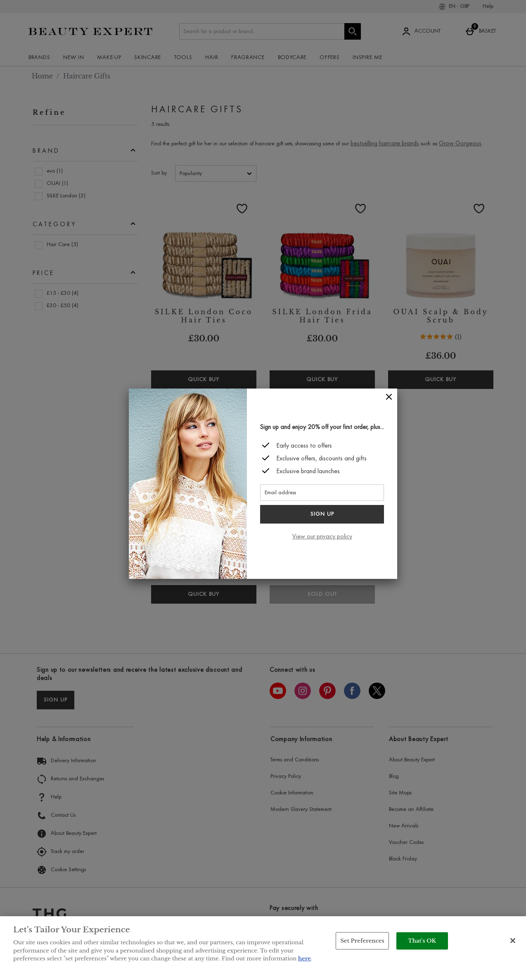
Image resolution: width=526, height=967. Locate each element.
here (304, 958)
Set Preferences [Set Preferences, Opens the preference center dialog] (362, 940)
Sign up (322, 514)
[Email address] (322, 492)
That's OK (422, 940)
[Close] (389, 397)
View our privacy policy (322, 536)
